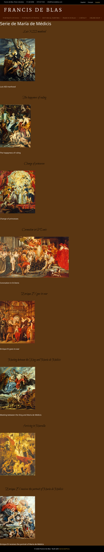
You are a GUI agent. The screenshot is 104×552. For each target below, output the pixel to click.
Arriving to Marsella (34, 426)
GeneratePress (64, 549)
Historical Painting (52, 18)
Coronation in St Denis (34, 230)
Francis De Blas (33, 10)
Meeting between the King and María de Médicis (34, 360)
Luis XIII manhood (34, 31)
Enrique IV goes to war (34, 294)
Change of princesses (34, 163)
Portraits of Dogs (12, 18)
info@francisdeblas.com (54, 2)
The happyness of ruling (34, 97)
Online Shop (96, 18)
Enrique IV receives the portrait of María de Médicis (34, 489)
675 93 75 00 (41, 2)
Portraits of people (31, 18)
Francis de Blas (70, 18)
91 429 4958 (30, 2)
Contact (83, 18)
